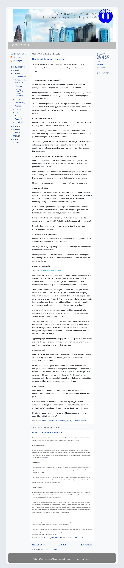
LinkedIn (100, 64)
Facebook (101, 67)
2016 (15, 126)
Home (62, 544)
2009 (15, 143)
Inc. (54, 440)
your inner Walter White (52, 270)
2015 (15, 129)
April (17, 119)
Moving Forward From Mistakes (47, 432)
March (18, 122)
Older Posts (85, 544)
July (17, 109)
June (17, 112)
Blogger (88, 559)
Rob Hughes (17, 61)
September (19, 103)
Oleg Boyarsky (18, 57)
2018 (15, 74)
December (19, 77)
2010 (15, 139)
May (17, 116)
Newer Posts (38, 544)
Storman (70, 559)
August (18, 106)
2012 (15, 136)
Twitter (100, 61)
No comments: (80, 421)
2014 (15, 133)
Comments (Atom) (50, 550)
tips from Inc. (61, 68)
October (18, 99)
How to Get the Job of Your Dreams (49, 59)
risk (47, 457)
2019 (15, 70)
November (19, 80)
